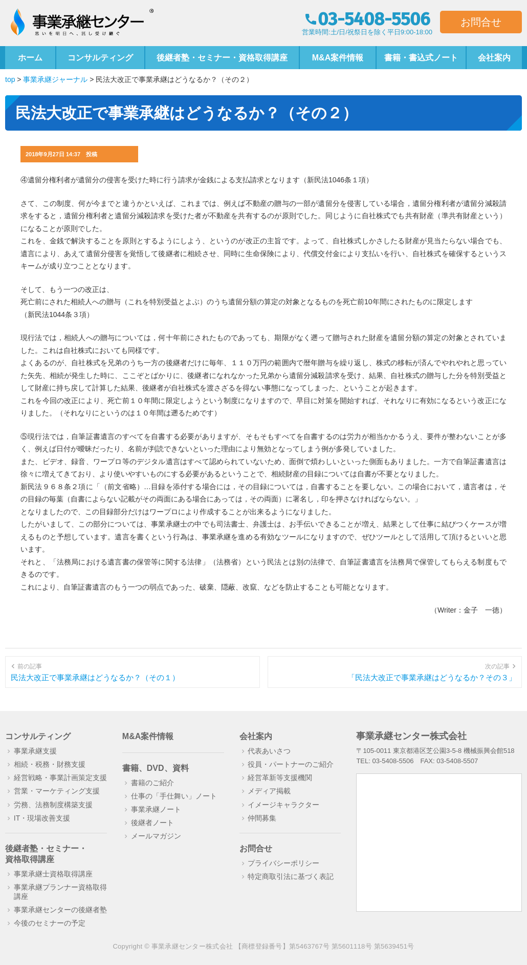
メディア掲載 (269, 791)
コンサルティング (100, 57)
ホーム (30, 57)
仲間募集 (262, 818)
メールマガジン (156, 836)
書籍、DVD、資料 (155, 768)
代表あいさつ (269, 751)
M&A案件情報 (337, 57)
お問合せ (480, 22)
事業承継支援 (35, 751)
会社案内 (494, 57)
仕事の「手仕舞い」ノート (174, 796)
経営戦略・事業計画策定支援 (60, 777)
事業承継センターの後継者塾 (60, 910)
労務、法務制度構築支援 (53, 805)
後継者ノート (152, 823)
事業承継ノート (156, 809)
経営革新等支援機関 (280, 777)
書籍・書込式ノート (421, 57)
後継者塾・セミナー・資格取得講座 (222, 57)
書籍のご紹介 (152, 783)
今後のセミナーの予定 (49, 923)
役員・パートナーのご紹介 (291, 764)
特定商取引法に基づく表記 (291, 876)
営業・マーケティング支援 (57, 791)
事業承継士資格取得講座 (53, 874)
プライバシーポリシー (283, 863)
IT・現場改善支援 (42, 818)
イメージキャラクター (283, 805)
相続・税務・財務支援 (49, 764)
